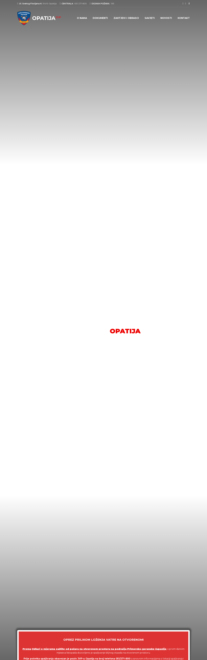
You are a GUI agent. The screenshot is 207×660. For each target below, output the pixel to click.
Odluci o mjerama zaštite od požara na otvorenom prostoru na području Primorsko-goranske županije (99, 649)
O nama (82, 18)
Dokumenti (100, 18)
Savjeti (150, 18)
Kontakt (184, 18)
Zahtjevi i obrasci (126, 18)
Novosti (166, 18)
